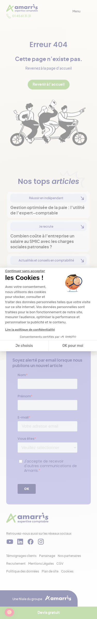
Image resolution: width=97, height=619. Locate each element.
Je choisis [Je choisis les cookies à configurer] (24, 346)
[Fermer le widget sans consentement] (25, 271)
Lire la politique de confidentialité (30, 329)
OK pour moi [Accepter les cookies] (72, 346)
